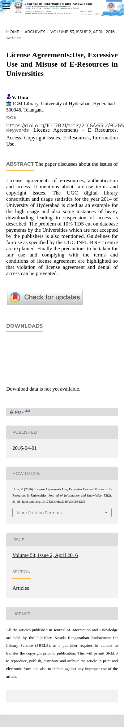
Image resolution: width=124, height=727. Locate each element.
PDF (18, 412)
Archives (34, 31)
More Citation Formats (39, 512)
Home (12, 31)
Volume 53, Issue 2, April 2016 (82, 31)
